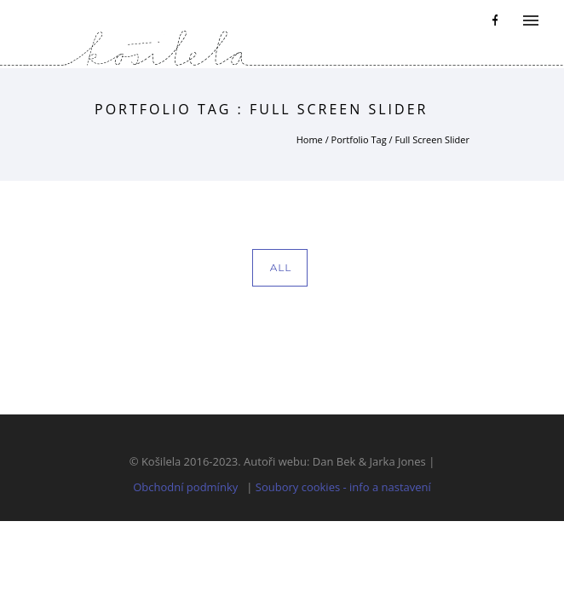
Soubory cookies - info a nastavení (343, 487)
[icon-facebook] (496, 20)
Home (309, 139)
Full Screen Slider (431, 139)
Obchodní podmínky (185, 487)
